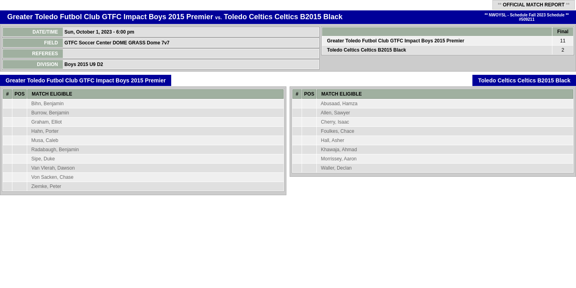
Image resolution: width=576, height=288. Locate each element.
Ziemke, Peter (46, 186)
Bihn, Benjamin (47, 103)
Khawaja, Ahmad (339, 149)
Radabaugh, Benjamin (55, 149)
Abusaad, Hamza (339, 103)
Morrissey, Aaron (338, 159)
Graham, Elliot (46, 122)
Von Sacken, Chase (52, 177)
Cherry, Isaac (335, 122)
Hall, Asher (332, 140)
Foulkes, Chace (337, 131)
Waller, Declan (336, 168)
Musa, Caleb (44, 140)
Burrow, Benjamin (50, 113)
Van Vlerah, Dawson (53, 168)
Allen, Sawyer (335, 113)
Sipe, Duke (43, 159)
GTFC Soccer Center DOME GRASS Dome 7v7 (117, 43)
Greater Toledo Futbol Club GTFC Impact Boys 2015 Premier (110, 17)
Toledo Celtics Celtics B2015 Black (283, 17)
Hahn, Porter (44, 131)
